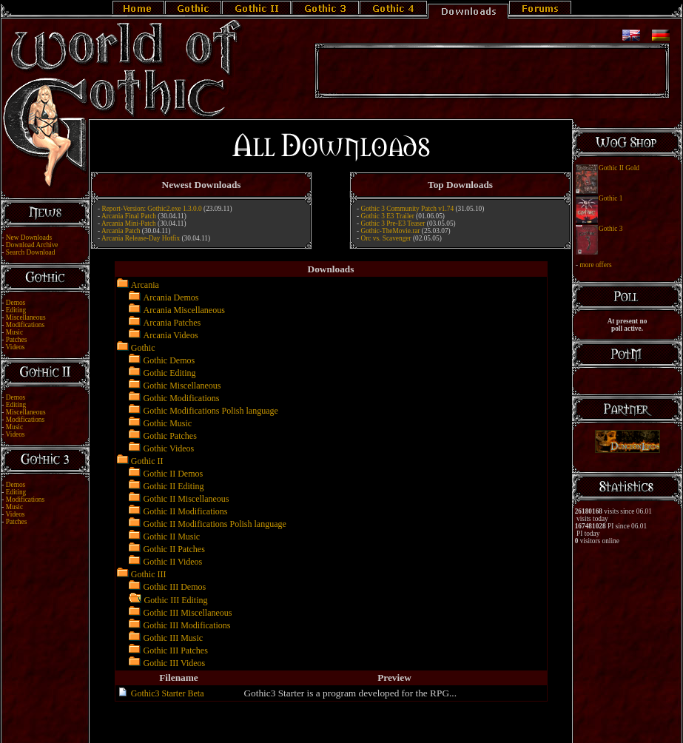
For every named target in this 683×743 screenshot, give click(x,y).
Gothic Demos (169, 360)
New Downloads (29, 237)
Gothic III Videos (175, 663)
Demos (15, 302)
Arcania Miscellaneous (184, 310)
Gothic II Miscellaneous (186, 499)
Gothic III (148, 574)
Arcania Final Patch (128, 216)
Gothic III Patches (176, 650)
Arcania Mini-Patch (128, 223)
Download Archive (32, 245)
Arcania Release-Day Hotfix (140, 238)
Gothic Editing (170, 373)
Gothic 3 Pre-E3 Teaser (392, 223)
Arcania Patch (121, 231)
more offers (595, 265)
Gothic (143, 348)
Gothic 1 (610, 198)
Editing (16, 310)
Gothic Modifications (182, 398)
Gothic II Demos (173, 473)
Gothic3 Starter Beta (167, 693)
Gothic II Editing (174, 486)
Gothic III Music (173, 638)
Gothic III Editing (176, 600)
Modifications (25, 325)
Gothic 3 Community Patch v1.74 (407, 208)
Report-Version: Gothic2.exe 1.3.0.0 (151, 208)
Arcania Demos (171, 297)
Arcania (145, 285)
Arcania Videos (171, 335)
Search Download (30, 252)
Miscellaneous (26, 317)
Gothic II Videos (173, 562)
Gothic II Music (172, 536)
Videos (15, 347)
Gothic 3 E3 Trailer (387, 216)
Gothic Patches (170, 436)
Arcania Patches (172, 322)
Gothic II (147, 461)
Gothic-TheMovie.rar (390, 231)
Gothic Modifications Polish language (211, 411)
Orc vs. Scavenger (385, 238)
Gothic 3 (610, 228)
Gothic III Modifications (187, 625)
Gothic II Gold (619, 168)
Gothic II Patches (174, 549)
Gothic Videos (169, 448)
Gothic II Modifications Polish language (215, 524)
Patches (16, 339)
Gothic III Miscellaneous (188, 613)
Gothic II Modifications (186, 511)
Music (14, 332)
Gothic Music (168, 423)
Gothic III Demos (175, 587)
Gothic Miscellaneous (182, 385)
